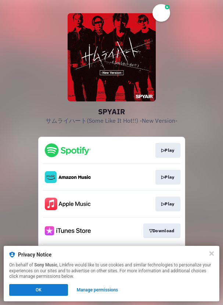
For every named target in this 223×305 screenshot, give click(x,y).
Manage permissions (97, 290)
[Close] (211, 253)
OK (39, 290)
